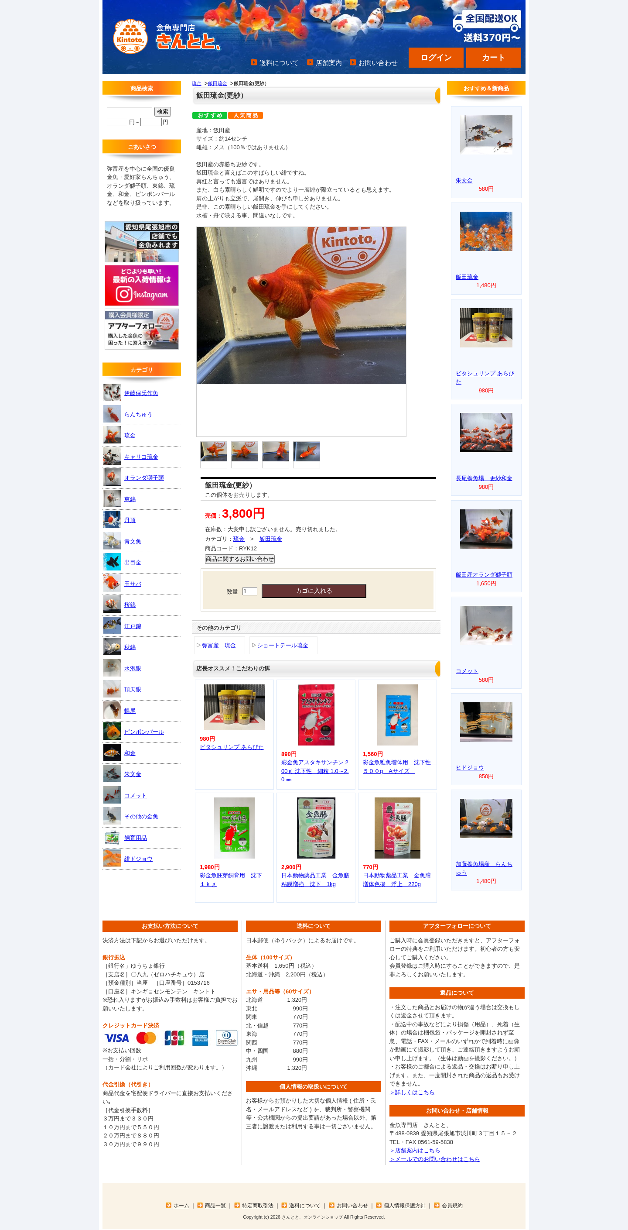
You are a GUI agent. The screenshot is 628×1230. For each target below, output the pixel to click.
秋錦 (119, 646)
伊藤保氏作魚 (130, 392)
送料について (279, 62)
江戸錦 (122, 625)
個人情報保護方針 (405, 1205)
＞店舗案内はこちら (414, 1150)
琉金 (196, 83)
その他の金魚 (130, 816)
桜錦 (119, 604)
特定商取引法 (257, 1205)
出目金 (122, 561)
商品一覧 (215, 1205)
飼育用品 (125, 837)
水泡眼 (122, 668)
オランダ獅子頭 (133, 477)
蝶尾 (119, 710)
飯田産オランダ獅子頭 (484, 574)
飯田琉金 (217, 83)
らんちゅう (128, 414)
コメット (125, 795)
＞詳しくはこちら (412, 1092)
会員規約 (452, 1205)
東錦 (119, 498)
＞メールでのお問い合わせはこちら (434, 1159)
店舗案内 (329, 62)
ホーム (181, 1205)
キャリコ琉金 (130, 456)
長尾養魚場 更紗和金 (484, 478)
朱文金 (122, 773)
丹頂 (119, 519)
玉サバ (122, 583)
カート (493, 57)
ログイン (436, 57)
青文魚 (122, 541)
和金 (119, 752)
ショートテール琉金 (282, 645)
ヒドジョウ (470, 767)
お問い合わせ (378, 62)
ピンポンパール (133, 731)
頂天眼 (122, 688)
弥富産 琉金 (219, 645)
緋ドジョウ (128, 858)
